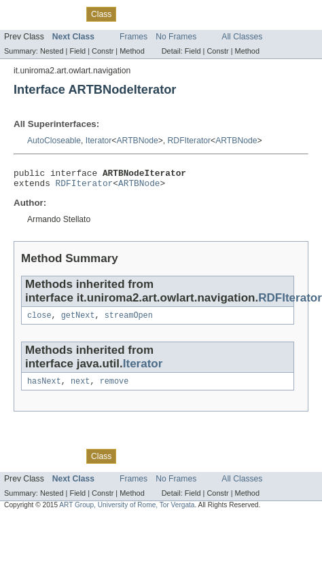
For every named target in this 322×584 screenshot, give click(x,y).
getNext (78, 320)
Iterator (99, 140)
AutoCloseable (54, 140)
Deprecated (193, 13)
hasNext (44, 387)
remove (114, 387)
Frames (133, 36)
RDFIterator (189, 140)
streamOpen (129, 320)
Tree (155, 13)
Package (63, 13)
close (39, 320)
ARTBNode (137, 140)
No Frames (176, 36)
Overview (21, 13)
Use (131, 13)
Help (259, 13)
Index (232, 13)
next (80, 387)
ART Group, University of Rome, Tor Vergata (126, 511)
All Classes (241, 36)
